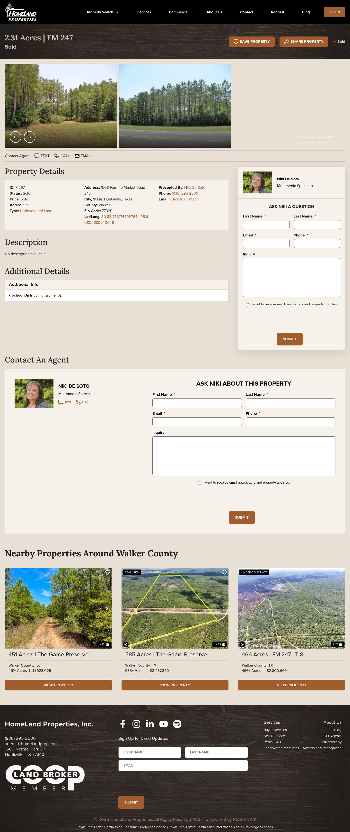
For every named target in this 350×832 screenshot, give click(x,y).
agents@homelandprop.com (31, 744)
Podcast (277, 12)
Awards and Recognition (322, 748)
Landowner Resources (281, 748)
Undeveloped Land (36, 211)
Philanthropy (331, 742)
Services (144, 12)
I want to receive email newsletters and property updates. (294, 304)
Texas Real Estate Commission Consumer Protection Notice (121, 827)
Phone (301, 235)
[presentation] (280, 319)
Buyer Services (275, 730)
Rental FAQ (272, 742)
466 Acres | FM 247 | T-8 (272, 654)
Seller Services (275, 736)
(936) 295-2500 (185, 193)
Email (249, 235)
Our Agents (332, 736)
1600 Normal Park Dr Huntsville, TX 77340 (25, 752)
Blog (306, 12)
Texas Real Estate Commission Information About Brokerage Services (221, 827)
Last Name (305, 216)
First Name (254, 216)
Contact (246, 12)
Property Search (103, 12)
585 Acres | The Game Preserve (166, 654)
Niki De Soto (194, 187)
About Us (214, 12)
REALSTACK (244, 819)
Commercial (179, 12)
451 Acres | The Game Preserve (49, 654)
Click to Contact (184, 199)
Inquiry (249, 254)
